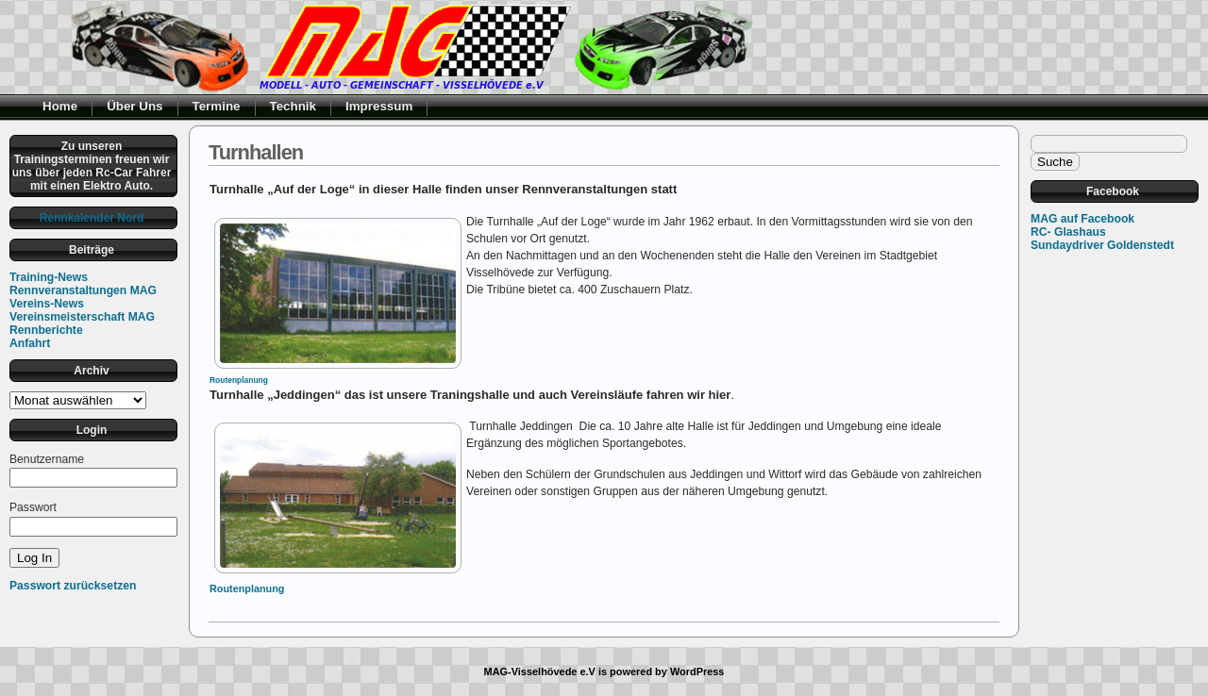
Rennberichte (46, 330)
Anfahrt (29, 343)
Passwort (33, 507)
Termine (217, 106)
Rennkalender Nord (92, 217)
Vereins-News (46, 303)
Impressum (378, 106)
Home (59, 106)
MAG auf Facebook (1082, 218)
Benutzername (46, 459)
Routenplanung (239, 380)
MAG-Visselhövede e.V (540, 671)
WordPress (697, 671)
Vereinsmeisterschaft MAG (82, 316)
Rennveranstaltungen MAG (83, 290)
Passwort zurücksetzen (72, 585)
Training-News (48, 277)
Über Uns (134, 106)
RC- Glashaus (1068, 232)
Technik (293, 106)
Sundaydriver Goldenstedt (1102, 245)
